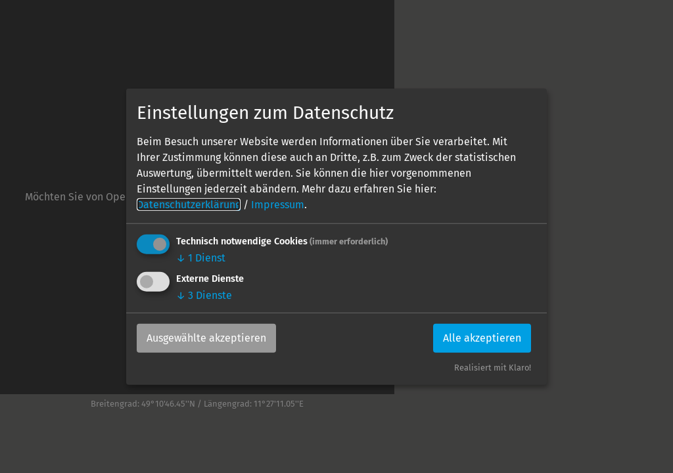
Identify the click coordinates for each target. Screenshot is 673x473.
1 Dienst (200, 258)
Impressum (277, 204)
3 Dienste (204, 295)
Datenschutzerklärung (189, 204)
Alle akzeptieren (482, 338)
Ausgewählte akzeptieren (206, 338)
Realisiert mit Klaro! (492, 367)
